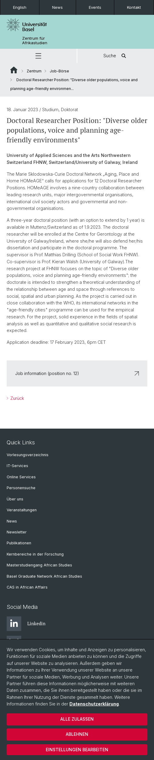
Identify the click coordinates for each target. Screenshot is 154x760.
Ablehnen (77, 734)
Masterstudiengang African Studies (39, 565)
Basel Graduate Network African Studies (44, 576)
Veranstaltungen (22, 510)
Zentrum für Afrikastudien (34, 40)
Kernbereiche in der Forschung (35, 554)
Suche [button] (115, 55)
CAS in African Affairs (27, 587)
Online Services (21, 477)
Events (95, 7)
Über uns (15, 499)
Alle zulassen (77, 719)
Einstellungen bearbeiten (77, 749)
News (57, 7)
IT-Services (17, 465)
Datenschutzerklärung (94, 703)
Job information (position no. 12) (77, 373)
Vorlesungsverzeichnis (28, 455)
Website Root (13, 70)
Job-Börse (59, 71)
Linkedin (26, 623)
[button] (38, 56)
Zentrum (34, 71)
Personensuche (21, 488)
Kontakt (134, 7)
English (19, 7)
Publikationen (19, 543)
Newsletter (17, 532)
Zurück (16, 398)
